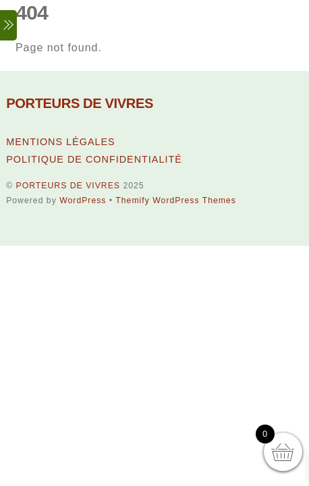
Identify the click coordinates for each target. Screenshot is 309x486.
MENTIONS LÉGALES (60, 141)
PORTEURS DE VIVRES (68, 185)
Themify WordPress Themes (175, 200)
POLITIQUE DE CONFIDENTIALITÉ (94, 159)
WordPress (82, 200)
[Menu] (8, 25)
